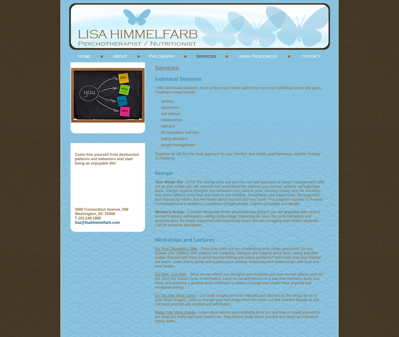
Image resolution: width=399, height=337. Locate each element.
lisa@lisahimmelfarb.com (97, 222)
